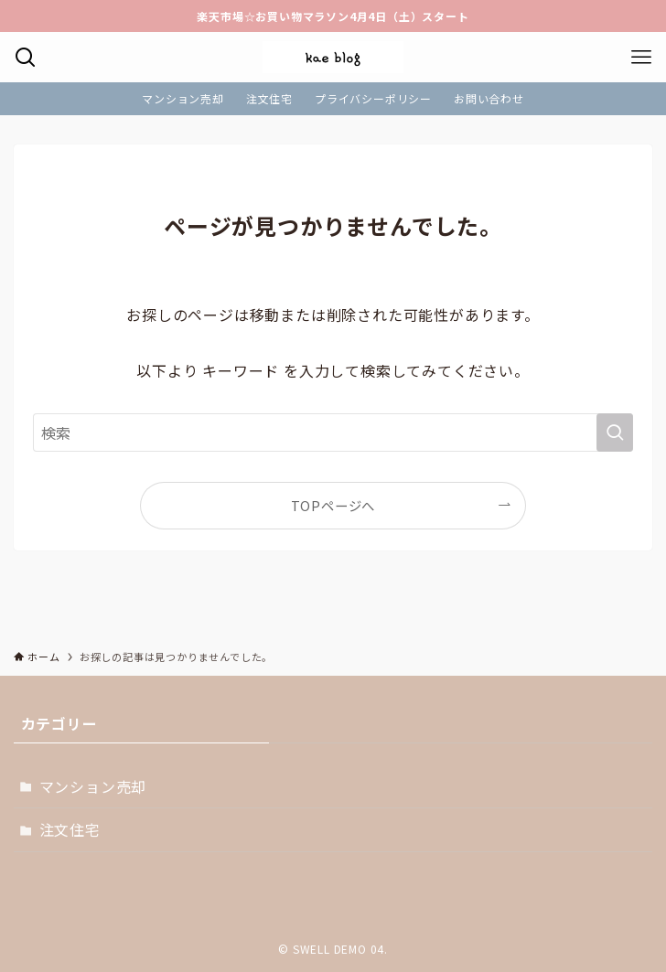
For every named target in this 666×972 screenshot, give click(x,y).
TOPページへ (333, 505)
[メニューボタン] (641, 57)
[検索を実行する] (614, 432)
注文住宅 (70, 829)
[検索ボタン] (25, 57)
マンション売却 (93, 786)
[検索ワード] (332, 432)
